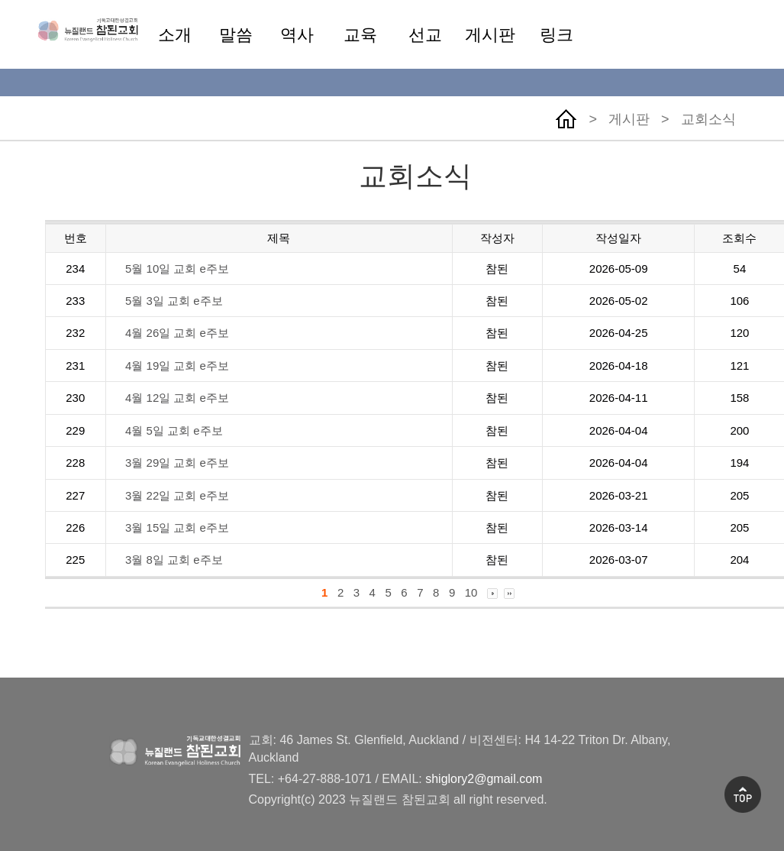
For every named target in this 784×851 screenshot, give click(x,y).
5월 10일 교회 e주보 (177, 268)
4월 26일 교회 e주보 (177, 332)
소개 (175, 34)
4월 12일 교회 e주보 (177, 397)
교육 (360, 34)
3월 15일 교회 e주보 (177, 527)
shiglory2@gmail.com (483, 778)
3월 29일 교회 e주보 (177, 462)
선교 (425, 34)
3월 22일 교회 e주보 (177, 495)
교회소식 (708, 119)
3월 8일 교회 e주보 (174, 559)
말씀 (236, 34)
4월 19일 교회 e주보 (177, 365)
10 (471, 592)
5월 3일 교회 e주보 (174, 300)
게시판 (490, 34)
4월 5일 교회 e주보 (174, 430)
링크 (556, 34)
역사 (297, 34)
